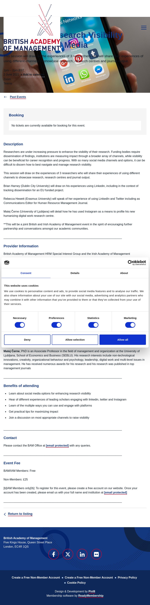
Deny (27, 339)
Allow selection (75, 339)
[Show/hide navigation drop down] (143, 27)
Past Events (18, 96)
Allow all (122, 339)
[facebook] (53, 554)
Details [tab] (75, 272)
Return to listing (20, 514)
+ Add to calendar (33, 74)
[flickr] (96, 554)
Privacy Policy (127, 577)
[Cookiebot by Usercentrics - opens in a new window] (130, 262)
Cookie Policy (76, 582)
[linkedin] (82, 554)
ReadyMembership (90, 595)
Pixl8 (91, 591)
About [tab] (124, 272)
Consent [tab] (26, 272)
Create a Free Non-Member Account (36, 577)
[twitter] (68, 554)
